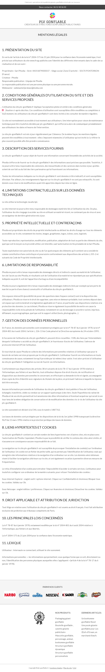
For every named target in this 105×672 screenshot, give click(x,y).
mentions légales (56, 668)
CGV (74, 668)
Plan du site (67, 668)
